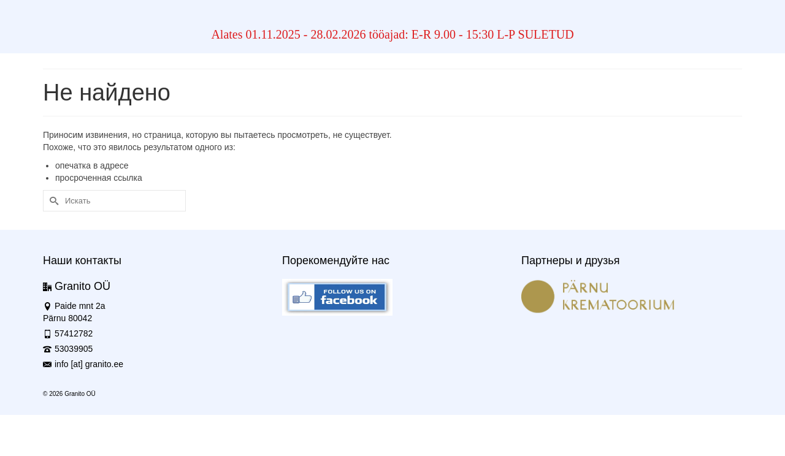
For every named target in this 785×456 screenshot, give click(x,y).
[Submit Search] (52, 200)
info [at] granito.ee (83, 364)
